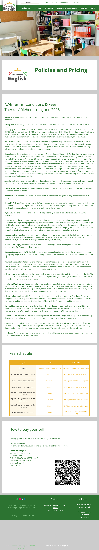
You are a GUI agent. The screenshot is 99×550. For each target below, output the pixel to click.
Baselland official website (44, 301)
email (85, 117)
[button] (49, 8)
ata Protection (28, 515)
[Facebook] (23, 499)
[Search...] (30, 2)
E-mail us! (75, 2)
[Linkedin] (25, 499)
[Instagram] (20, 499)
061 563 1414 (57, 510)
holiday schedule (22, 301)
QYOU (21, 548)
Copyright (15, 515)
